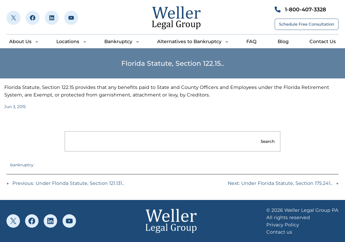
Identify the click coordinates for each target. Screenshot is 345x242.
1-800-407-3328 (305, 9)
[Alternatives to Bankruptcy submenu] (226, 41)
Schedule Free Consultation (306, 24)
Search (268, 141)
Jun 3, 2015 (15, 106)
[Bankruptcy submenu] (137, 41)
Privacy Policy (282, 224)
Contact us (279, 232)
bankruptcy (21, 164)
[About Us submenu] (36, 41)
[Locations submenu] (84, 41)
